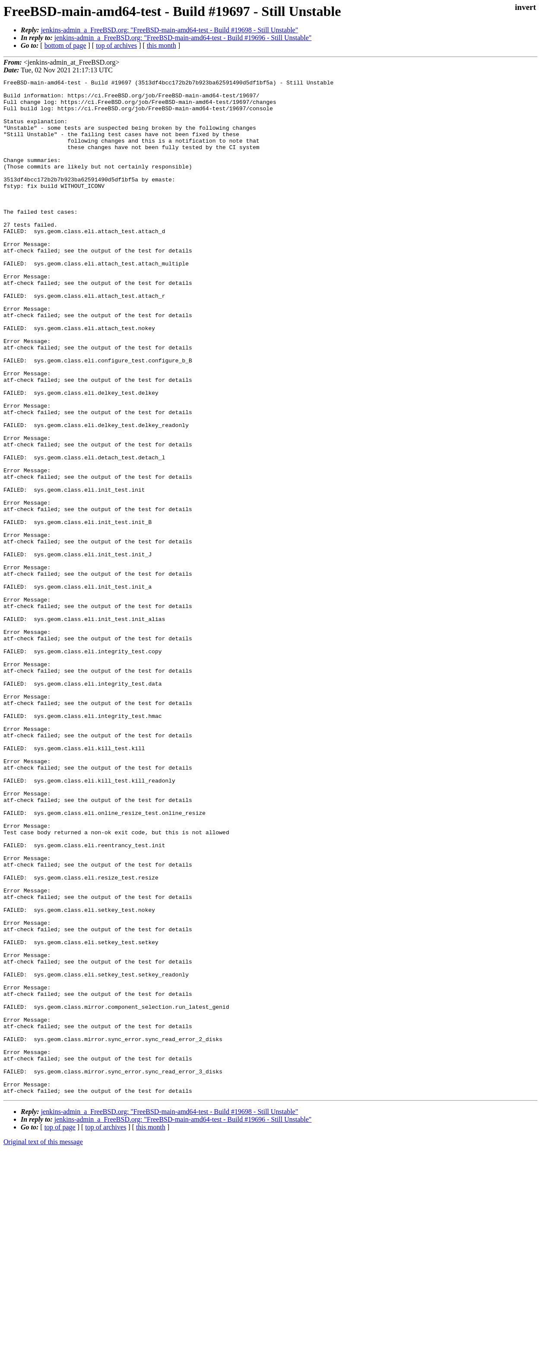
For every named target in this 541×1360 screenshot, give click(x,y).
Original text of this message (43, 1344)
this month (161, 45)
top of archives (116, 45)
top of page (60, 1330)
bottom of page (65, 45)
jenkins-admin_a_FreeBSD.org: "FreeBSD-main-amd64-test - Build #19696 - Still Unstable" (183, 37)
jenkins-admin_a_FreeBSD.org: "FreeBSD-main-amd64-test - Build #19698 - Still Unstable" (169, 30)
